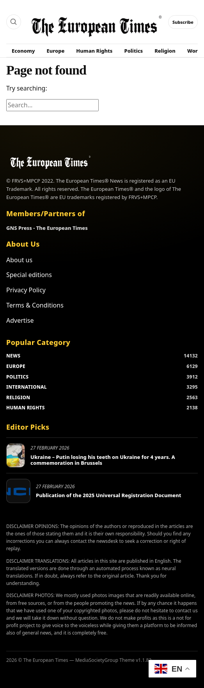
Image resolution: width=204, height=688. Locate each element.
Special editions (29, 274)
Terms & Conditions (35, 305)
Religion (165, 50)
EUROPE (15, 366)
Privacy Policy (26, 290)
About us (19, 260)
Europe (56, 50)
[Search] (13, 21)
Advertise (20, 320)
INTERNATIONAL (26, 387)
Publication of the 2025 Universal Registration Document (108, 495)
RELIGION (18, 397)
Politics (133, 50)
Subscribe (182, 22)
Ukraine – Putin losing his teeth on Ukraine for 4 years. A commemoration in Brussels (102, 460)
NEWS (13, 355)
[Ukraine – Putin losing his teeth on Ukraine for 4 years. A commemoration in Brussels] (16, 455)
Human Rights (94, 50)
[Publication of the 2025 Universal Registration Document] (18, 491)
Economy (23, 50)
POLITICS (17, 376)
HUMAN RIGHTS (25, 407)
